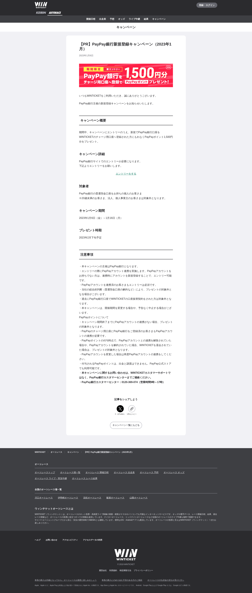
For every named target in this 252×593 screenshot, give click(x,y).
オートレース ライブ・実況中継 (51, 478)
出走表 (102, 19)
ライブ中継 (134, 19)
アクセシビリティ (70, 540)
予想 (112, 19)
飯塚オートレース (115, 497)
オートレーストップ (45, 472)
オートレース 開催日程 (97, 472)
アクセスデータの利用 (92, 540)
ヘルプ (37, 540)
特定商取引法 (125, 570)
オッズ (121, 19)
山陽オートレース (139, 497)
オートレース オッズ (174, 472)
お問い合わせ (51, 540)
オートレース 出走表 (124, 472)
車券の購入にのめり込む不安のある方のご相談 (122, 580)
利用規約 (113, 570)
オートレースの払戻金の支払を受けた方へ (165, 580)
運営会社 (103, 570)
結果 (146, 19)
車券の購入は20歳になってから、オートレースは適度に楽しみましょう (66, 580)
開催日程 (90, 19)
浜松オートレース (92, 497)
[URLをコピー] (132, 410)
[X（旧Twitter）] (120, 410)
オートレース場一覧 (70, 472)
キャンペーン (159, 19)
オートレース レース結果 (84, 478)
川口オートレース (44, 497)
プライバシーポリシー (143, 570)
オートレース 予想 (149, 472)
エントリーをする (126, 173)
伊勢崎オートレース (68, 497)
